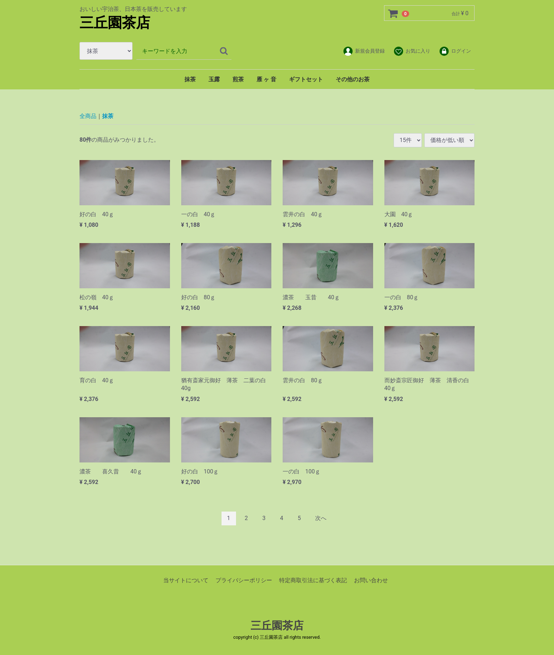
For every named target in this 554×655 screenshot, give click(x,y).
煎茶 (238, 79)
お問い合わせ (371, 580)
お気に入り (411, 51)
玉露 (214, 79)
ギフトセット (306, 79)
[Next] (321, 518)
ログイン (455, 51)
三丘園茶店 (114, 22)
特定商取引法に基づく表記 (313, 580)
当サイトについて (185, 580)
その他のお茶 (353, 79)
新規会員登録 (364, 51)
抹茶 (190, 79)
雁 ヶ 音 (266, 79)
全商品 (87, 116)
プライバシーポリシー (244, 580)
